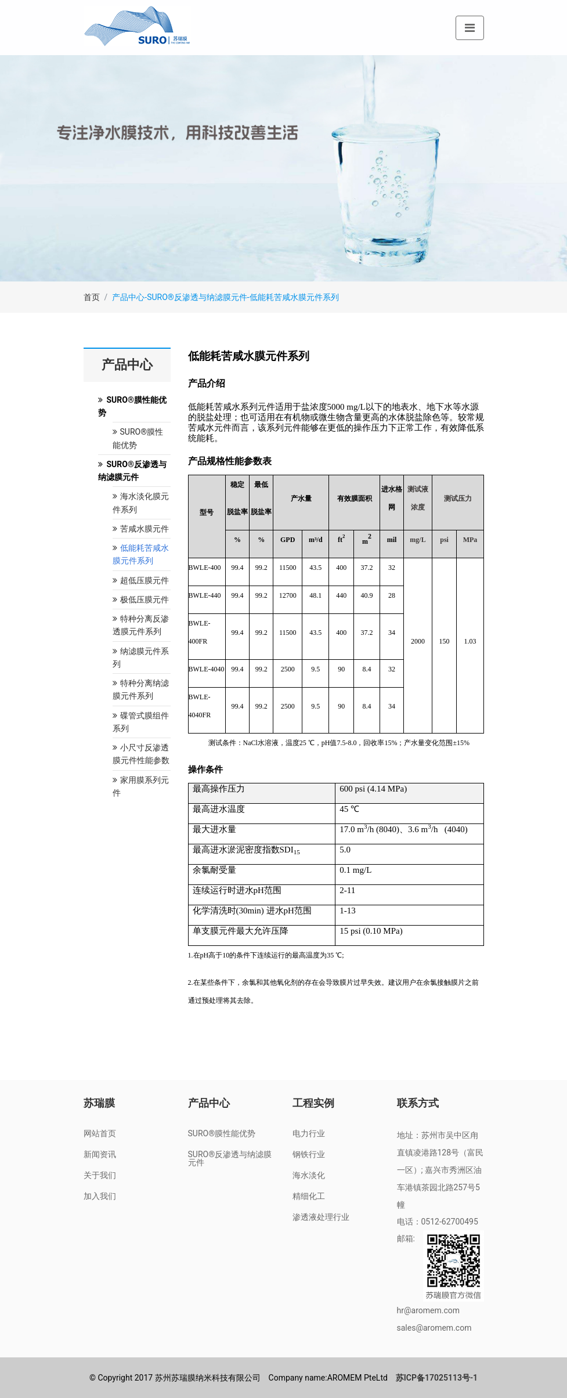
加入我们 (100, 1196)
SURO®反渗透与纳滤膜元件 (230, 1158)
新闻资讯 (100, 1154)
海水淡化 (308, 1175)
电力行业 (308, 1133)
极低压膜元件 (141, 599)
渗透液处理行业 (320, 1217)
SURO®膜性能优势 (222, 1133)
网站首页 (100, 1133)
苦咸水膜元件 (141, 528)
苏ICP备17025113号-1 (437, 1377)
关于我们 (100, 1175)
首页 (92, 297)
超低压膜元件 (141, 580)
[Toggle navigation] (470, 28)
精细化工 (308, 1196)
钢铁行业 (308, 1154)
